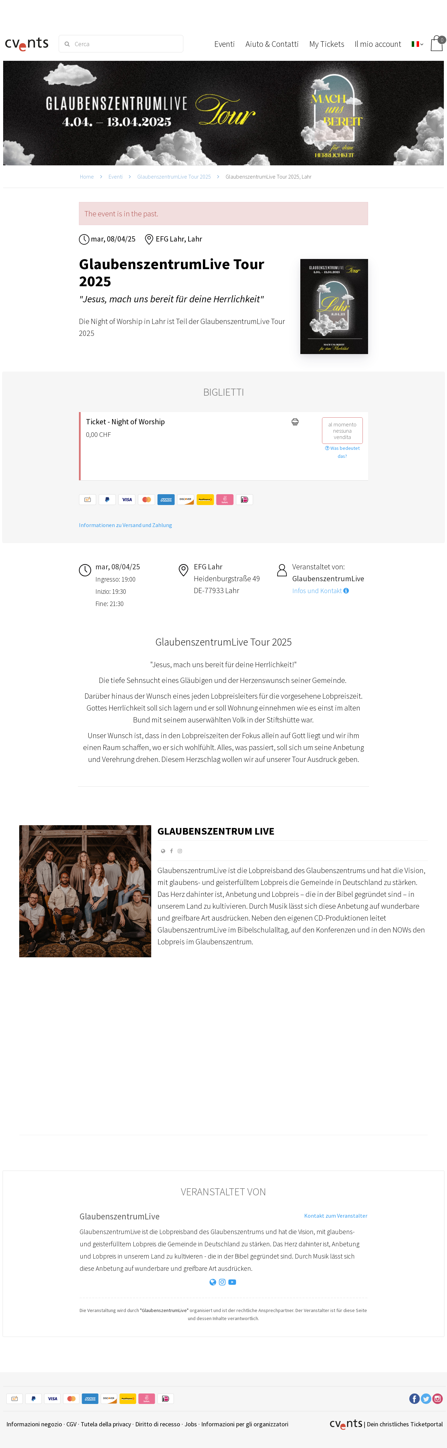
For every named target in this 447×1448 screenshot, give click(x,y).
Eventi (116, 176)
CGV (71, 1424)
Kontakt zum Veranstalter (335, 1215)
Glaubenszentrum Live (215, 830)
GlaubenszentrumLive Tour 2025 (174, 176)
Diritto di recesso (157, 1424)
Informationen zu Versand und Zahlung (125, 524)
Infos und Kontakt (320, 590)
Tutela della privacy (106, 1424)
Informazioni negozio (34, 1424)
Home (87, 176)
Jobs (190, 1424)
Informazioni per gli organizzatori (244, 1424)
